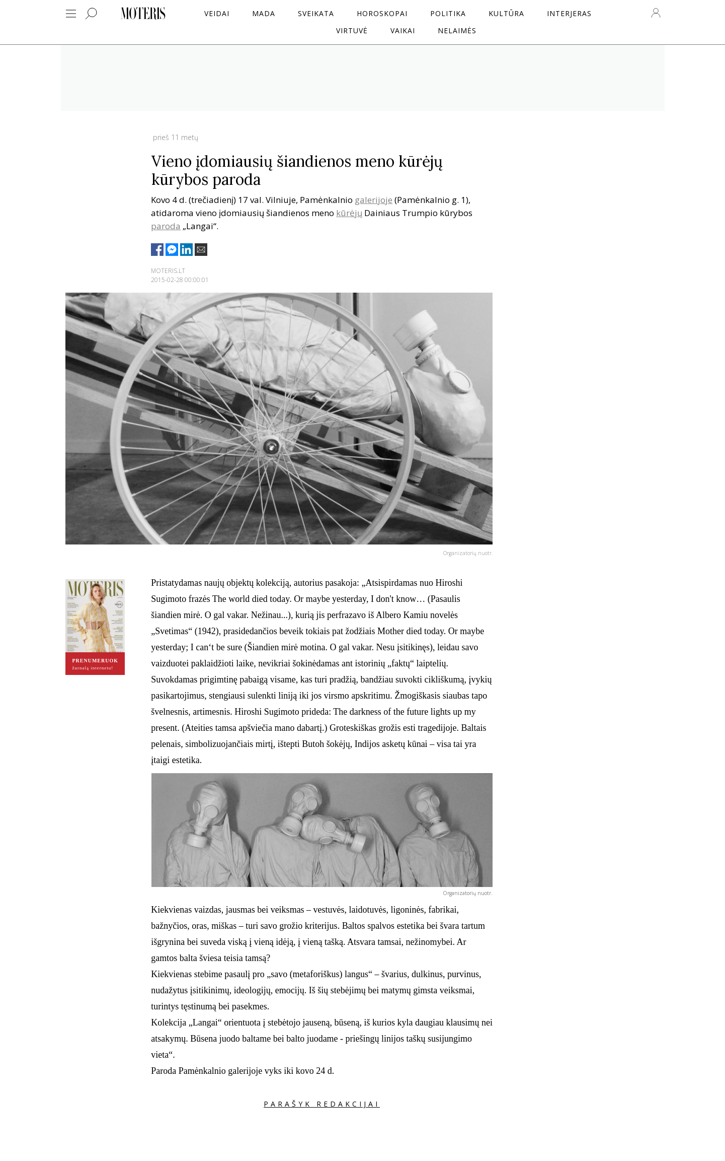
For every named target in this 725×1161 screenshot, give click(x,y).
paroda (166, 226)
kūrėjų (349, 213)
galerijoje (373, 200)
